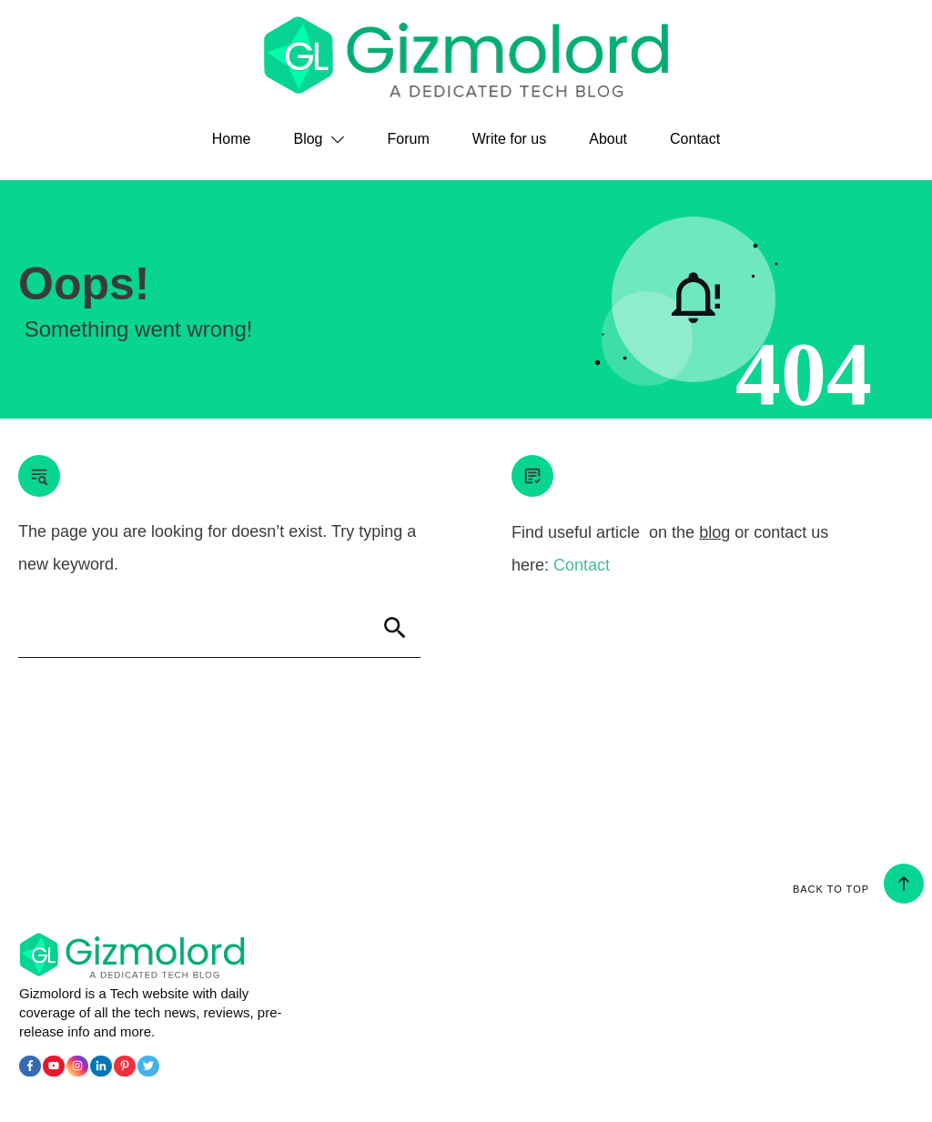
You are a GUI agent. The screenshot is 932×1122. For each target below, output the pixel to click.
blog (714, 532)
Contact (581, 565)
